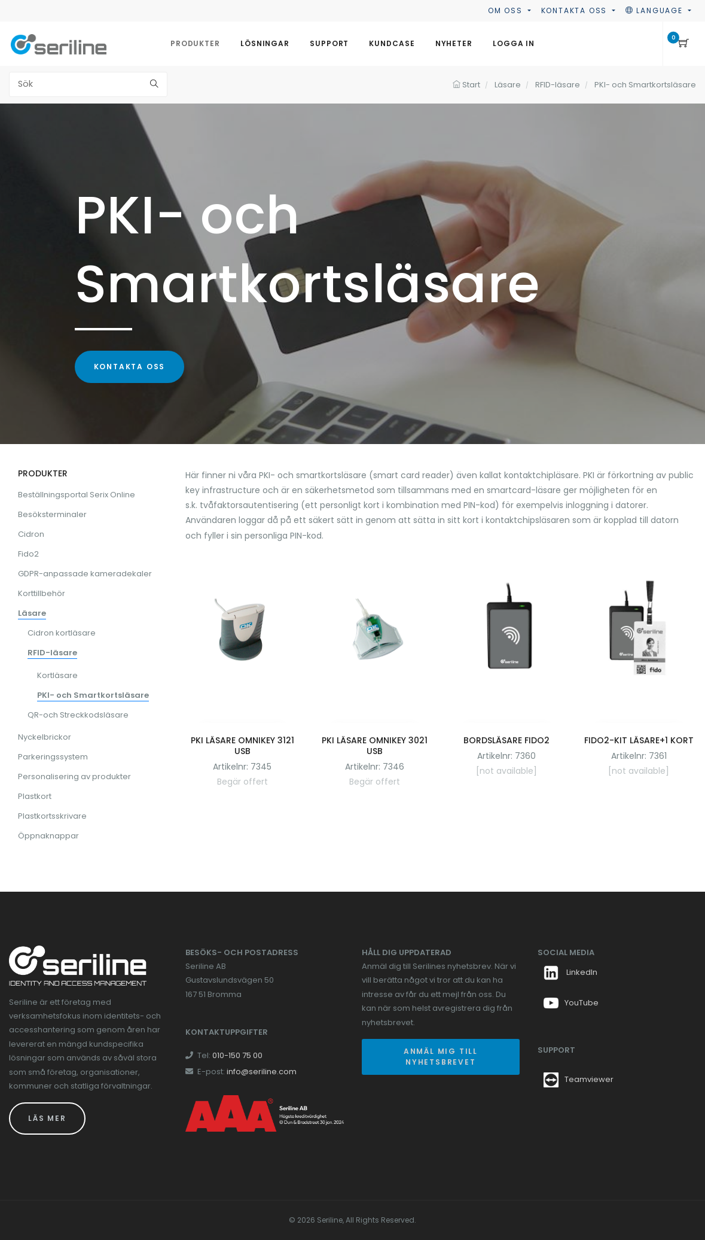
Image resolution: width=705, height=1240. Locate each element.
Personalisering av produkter (74, 776)
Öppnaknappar (48, 835)
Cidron (31, 534)
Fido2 (28, 554)
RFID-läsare (52, 652)
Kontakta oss (575, 10)
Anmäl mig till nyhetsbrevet (441, 1056)
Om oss (507, 10)
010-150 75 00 (237, 1055)
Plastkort (34, 796)
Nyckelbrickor (44, 737)
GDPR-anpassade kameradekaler (85, 573)
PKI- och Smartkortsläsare (93, 695)
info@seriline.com (262, 1071)
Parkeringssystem (53, 756)
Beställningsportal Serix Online (76, 494)
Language (655, 10)
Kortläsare (57, 675)
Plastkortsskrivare (52, 816)
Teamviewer (589, 1079)
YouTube (571, 1002)
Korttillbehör (41, 593)
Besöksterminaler (52, 514)
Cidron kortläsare (62, 633)
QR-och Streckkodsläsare (78, 715)
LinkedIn (570, 972)
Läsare (32, 613)
